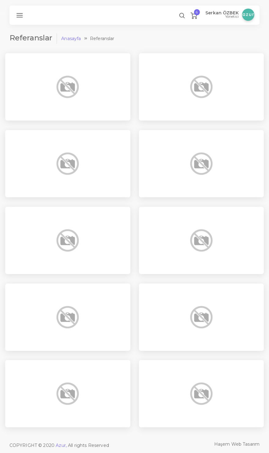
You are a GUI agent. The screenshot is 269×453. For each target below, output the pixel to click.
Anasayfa (71, 38)
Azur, (61, 445)
